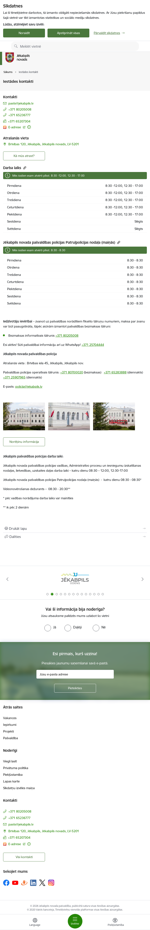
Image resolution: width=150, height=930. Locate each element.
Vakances (10, 718)
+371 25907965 (14, 377)
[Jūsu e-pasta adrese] (75, 674)
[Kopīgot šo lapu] (75, 537)
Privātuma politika (15, 768)
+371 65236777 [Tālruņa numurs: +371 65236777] (19, 115)
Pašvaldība (10, 738)
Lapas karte (11, 781)
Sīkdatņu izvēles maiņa (19, 788)
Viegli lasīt (10, 761)
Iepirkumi (9, 725)
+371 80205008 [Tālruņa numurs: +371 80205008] (19, 109)
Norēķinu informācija (24, 442)
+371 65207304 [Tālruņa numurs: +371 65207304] (19, 121)
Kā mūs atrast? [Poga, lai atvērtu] (24, 156)
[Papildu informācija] (29, 127)
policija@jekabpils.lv (28, 387)
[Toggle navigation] (75, 921)
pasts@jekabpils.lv (20, 103)
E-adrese (15, 127)
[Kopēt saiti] (24, 168)
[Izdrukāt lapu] (75, 529)
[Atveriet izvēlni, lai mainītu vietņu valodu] (35, 922)
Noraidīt (24, 33)
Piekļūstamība (13, 775)
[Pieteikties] (75, 688)
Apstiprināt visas (68, 33)
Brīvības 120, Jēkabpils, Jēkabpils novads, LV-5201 (43, 144)
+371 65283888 (115, 372)
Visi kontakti (24, 857)
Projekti (8, 731)
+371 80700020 (71, 372)
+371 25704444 (93, 345)
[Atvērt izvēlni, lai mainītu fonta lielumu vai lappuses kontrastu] (115, 922)
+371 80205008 (66, 336)
